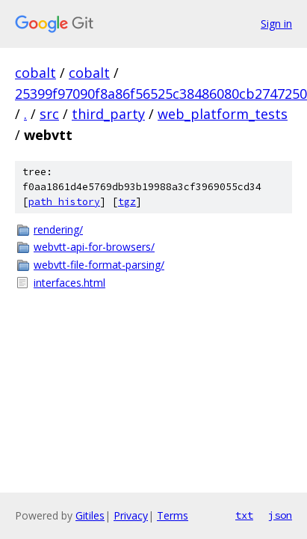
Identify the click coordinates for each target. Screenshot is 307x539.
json (280, 515)
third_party (108, 114)
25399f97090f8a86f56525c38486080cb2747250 (161, 94)
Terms (172, 515)
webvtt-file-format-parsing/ (99, 265)
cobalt (35, 73)
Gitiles (90, 515)
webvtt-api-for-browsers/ (94, 247)
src (49, 114)
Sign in (276, 23)
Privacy (131, 515)
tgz (127, 201)
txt (244, 515)
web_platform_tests (223, 114)
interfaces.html (69, 282)
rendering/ (58, 229)
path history (64, 201)
